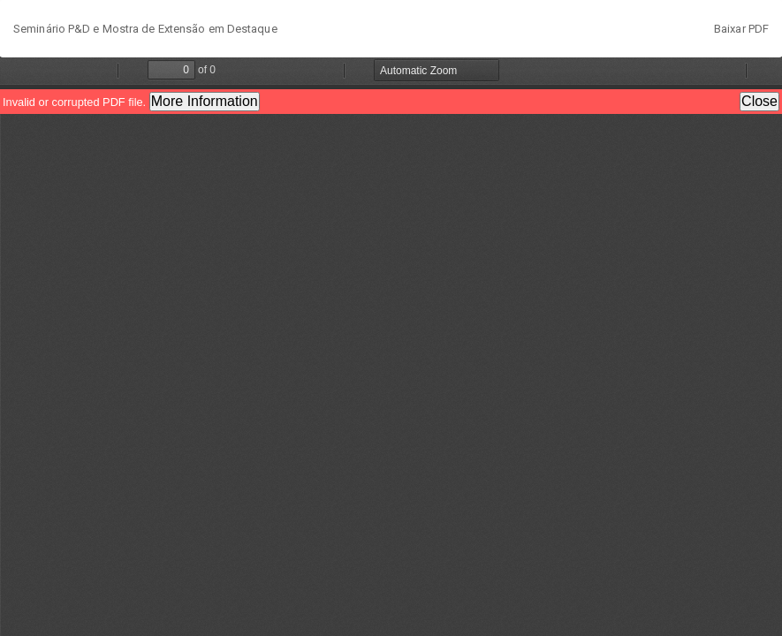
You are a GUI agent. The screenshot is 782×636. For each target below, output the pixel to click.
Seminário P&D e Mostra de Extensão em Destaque (145, 28)
